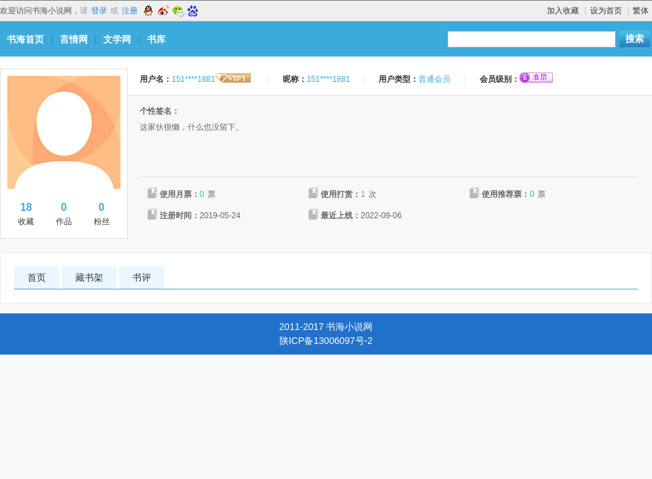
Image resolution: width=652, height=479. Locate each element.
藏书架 (89, 277)
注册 (130, 10)
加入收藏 (563, 10)
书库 (156, 39)
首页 (36, 277)
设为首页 (606, 10)
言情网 (74, 39)
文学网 (117, 39)
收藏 (26, 213)
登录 (99, 10)
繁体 (641, 10)
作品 (64, 213)
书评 (141, 277)
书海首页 (25, 39)
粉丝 (101, 213)
